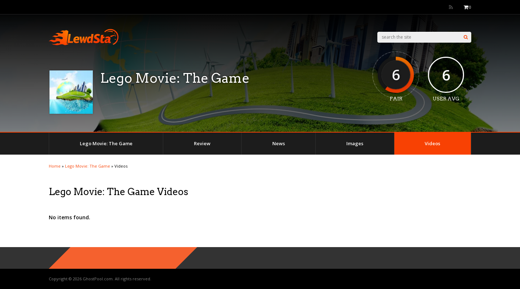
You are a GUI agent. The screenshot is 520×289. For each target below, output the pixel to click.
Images (354, 143)
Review (202, 143)
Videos (432, 143)
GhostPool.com (98, 278)
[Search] (465, 37)
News (278, 143)
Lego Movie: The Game (106, 143)
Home (55, 166)
